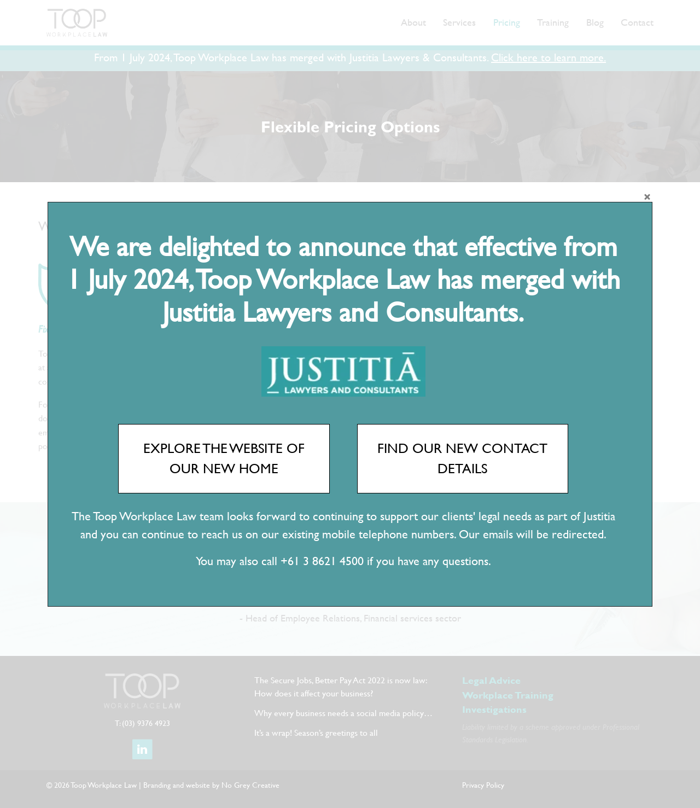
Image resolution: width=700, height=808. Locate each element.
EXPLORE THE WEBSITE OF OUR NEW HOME (224, 458)
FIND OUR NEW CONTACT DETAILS (462, 458)
